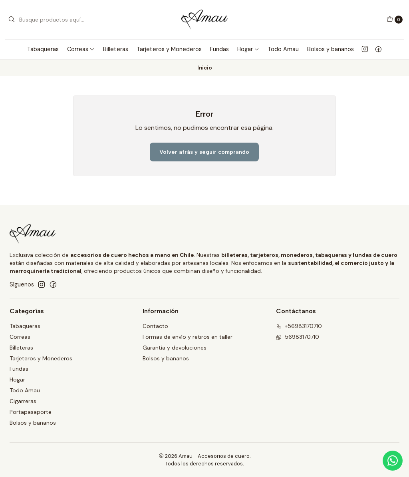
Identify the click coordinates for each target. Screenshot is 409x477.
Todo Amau (283, 49)
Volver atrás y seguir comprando (204, 151)
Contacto (155, 326)
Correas (81, 49)
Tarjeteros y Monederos (169, 49)
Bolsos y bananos (330, 49)
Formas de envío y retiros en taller (187, 336)
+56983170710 (299, 326)
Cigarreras (23, 401)
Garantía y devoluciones (174, 347)
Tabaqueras (43, 49)
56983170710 (297, 336)
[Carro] (394, 19)
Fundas (219, 49)
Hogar (248, 49)
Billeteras (115, 49)
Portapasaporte (31, 411)
